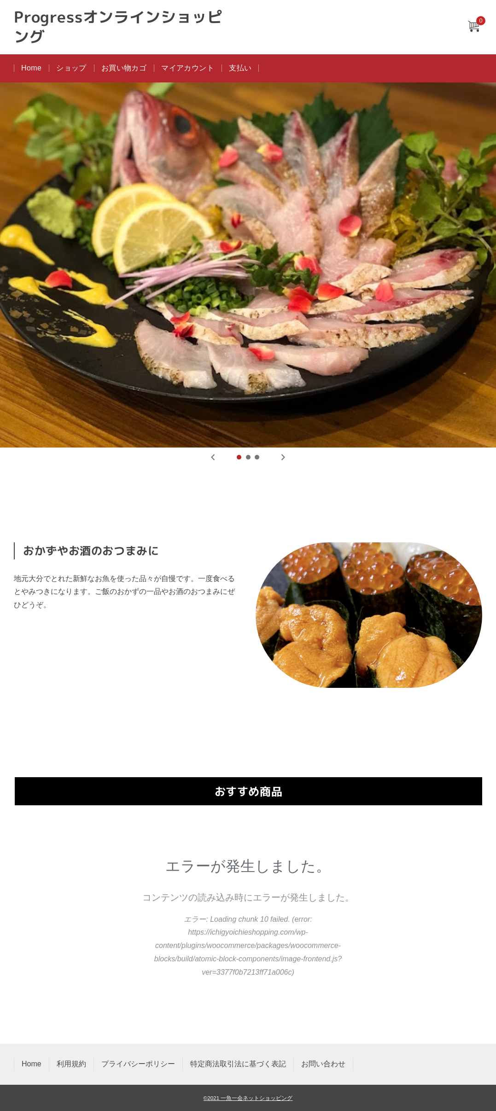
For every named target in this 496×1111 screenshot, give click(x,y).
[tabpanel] (248, 265)
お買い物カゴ (123, 68)
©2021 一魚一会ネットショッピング (248, 1098)
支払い (240, 68)
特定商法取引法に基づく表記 (238, 1064)
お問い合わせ (323, 1064)
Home (31, 68)
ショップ (71, 68)
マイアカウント (187, 68)
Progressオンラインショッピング (118, 27)
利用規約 (71, 1064)
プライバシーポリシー (138, 1064)
